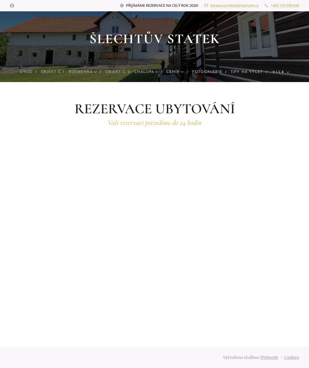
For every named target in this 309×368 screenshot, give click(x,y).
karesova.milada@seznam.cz (234, 5)
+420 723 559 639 (285, 5)
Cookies (291, 357)
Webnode (269, 357)
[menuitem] (33, 72)
